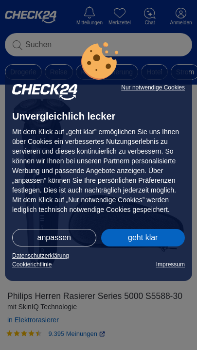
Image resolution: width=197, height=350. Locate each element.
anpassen (54, 237)
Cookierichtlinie (32, 264)
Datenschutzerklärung (40, 255)
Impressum (170, 264)
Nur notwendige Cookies (153, 87)
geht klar (143, 237)
